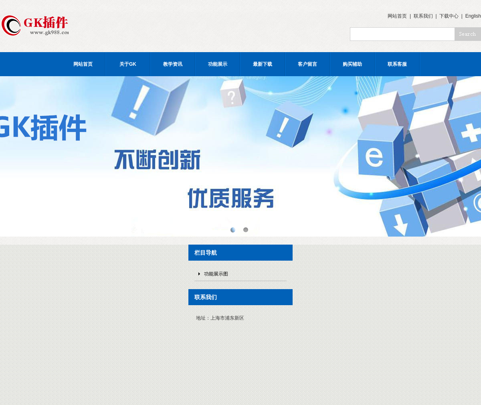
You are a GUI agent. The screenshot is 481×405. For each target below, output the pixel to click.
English (473, 16)
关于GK (127, 64)
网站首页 (397, 16)
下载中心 (449, 16)
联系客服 (397, 64)
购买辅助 (352, 64)
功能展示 (217, 64)
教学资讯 (172, 64)
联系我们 (423, 16)
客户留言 (307, 64)
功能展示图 (216, 274)
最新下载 (262, 64)
